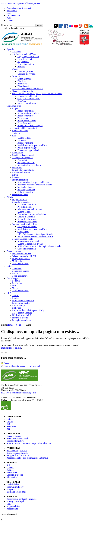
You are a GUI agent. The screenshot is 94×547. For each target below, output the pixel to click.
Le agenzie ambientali (27, 96)
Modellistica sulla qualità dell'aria (32, 145)
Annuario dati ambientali (28, 241)
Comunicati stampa (20, 271)
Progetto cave (13, 489)
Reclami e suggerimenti (17, 450)
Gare (9, 13)
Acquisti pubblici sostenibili (24, 128)
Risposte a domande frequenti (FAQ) (28, 310)
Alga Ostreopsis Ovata (27, 221)
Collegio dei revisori (26, 74)
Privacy (10, 501)
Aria (14, 135)
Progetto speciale (25, 207)
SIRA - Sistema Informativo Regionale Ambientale (29, 443)
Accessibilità (12, 509)
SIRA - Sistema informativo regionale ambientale (39, 246)
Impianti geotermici (26, 189)
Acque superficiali (25, 111)
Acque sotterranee (25, 116)
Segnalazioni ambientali (17, 453)
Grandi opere (23, 231)
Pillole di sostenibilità (21, 315)
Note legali (19, 501)
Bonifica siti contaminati (23, 155)
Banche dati (17, 283)
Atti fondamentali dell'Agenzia (25, 54)
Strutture (16, 76)
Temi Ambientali (14, 106)
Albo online (12, 10)
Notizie (10, 266)
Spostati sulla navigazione (28, 3)
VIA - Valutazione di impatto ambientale (35, 234)
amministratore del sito (11, 348)
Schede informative (15, 441)
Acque (15, 108)
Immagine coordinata (21, 320)
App (8, 429)
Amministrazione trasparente (19, 8)
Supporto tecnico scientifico (24, 224)
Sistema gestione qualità (22, 91)
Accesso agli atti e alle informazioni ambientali (27, 458)
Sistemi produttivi (20, 180)
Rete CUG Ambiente (26, 103)
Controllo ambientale (21, 202)
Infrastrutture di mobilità (23, 170)
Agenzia (10, 49)
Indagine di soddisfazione (18, 455)
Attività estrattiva (25, 192)
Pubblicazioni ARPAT (21, 253)
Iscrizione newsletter (21, 303)
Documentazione (14, 251)
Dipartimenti (23, 86)
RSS (8, 424)
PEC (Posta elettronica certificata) (16, 393)
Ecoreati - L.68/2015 (26, 204)
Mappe (15, 288)
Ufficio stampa (18, 305)
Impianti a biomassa (26, 187)
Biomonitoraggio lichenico (29, 150)
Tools (9, 504)
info (34, 393)
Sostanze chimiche (20, 194)
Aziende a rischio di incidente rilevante (34, 185)
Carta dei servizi (24, 59)
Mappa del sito (13, 506)
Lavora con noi (13, 15)
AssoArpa (21, 101)
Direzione (21, 81)
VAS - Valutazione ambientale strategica (35, 236)
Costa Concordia (24, 123)
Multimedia (17, 261)
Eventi (15, 273)
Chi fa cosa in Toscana (22, 313)
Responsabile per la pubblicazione (21, 499)
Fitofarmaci (17, 167)
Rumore (15, 177)
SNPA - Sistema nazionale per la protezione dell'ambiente (37, 93)
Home (10, 325)
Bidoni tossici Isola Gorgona (29, 125)
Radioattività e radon (21, 172)
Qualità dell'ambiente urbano (30, 244)
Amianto (16, 133)
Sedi (8, 465)
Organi (15, 69)
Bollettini (16, 281)
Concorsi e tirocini (15, 475)
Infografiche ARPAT (21, 258)
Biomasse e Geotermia (16, 492)
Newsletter (16, 268)
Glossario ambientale (26, 249)
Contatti (10, 20)
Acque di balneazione (26, 219)
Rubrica (15, 298)
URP (9, 293)
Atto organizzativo (25, 64)
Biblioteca (16, 308)
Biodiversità (17, 152)
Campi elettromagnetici (22, 157)
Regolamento (23, 61)
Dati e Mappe (12, 278)
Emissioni (21, 140)
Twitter (10, 421)
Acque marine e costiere (28, 113)
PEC (9, 18)
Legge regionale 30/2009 (28, 56)
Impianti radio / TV (26, 162)
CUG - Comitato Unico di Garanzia (27, 88)
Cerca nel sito (7, 25)
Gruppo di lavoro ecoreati (28, 98)
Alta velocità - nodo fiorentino (30, 209)
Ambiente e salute (20, 130)
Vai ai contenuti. (8, 3)
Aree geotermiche (25, 143)
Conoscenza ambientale (22, 239)
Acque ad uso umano (26, 120)
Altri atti (21, 66)
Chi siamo (16, 51)
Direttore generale (25, 71)
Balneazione (22, 118)
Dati (14, 286)
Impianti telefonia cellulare (29, 165)
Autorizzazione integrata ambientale (33, 182)
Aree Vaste (22, 84)
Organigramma (24, 79)
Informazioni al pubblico (23, 300)
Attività (10, 197)
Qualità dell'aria (24, 138)
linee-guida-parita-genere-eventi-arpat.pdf (22, 366)
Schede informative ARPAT (24, 256)
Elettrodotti (22, 160)
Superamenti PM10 (15, 487)
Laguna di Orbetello (26, 217)
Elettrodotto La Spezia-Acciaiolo (31, 214)
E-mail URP (12, 472)
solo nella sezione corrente (16, 28)
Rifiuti (15, 175)
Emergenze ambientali (27, 226)
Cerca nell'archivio (20, 263)
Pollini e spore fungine (27, 148)
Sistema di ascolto (20, 318)
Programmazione (19, 199)
